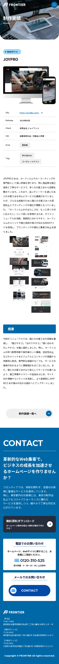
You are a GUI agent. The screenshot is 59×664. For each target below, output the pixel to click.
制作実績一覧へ (35, 413)
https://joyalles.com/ (31, 112)
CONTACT (24, 590)
